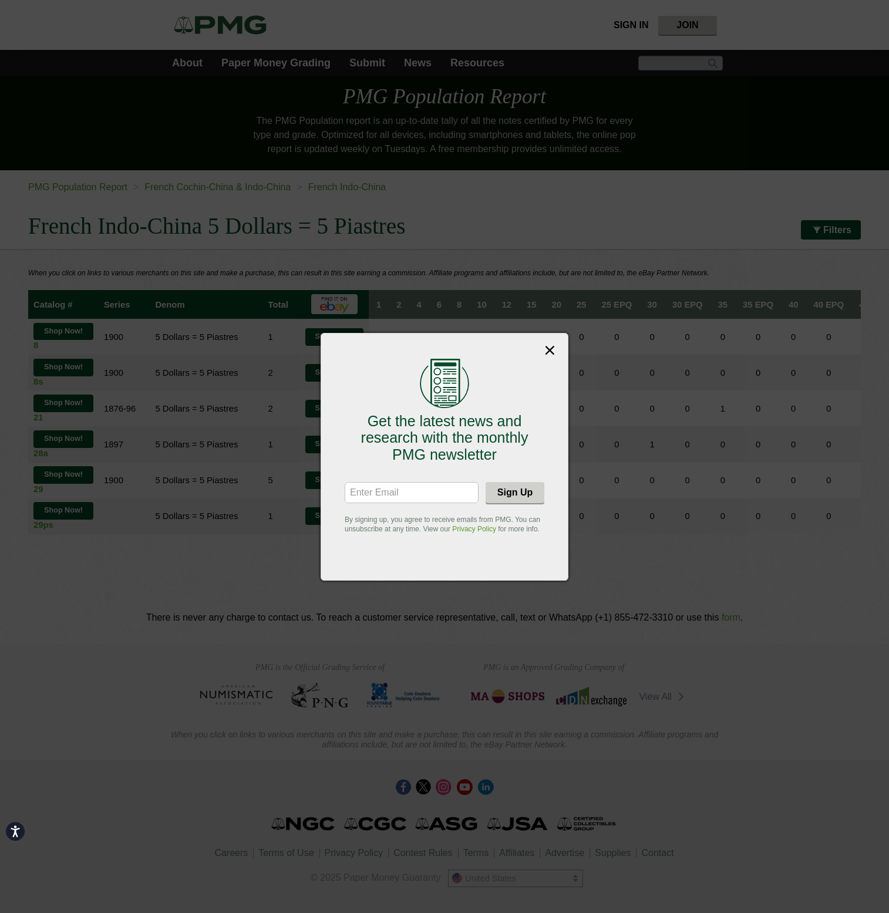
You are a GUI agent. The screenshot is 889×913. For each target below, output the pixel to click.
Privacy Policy (474, 529)
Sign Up (515, 492)
